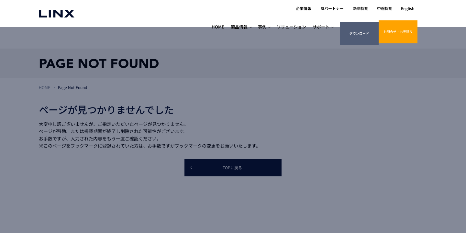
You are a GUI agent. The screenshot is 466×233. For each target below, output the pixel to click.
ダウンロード (358, 20)
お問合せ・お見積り (398, 20)
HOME (44, 87)
